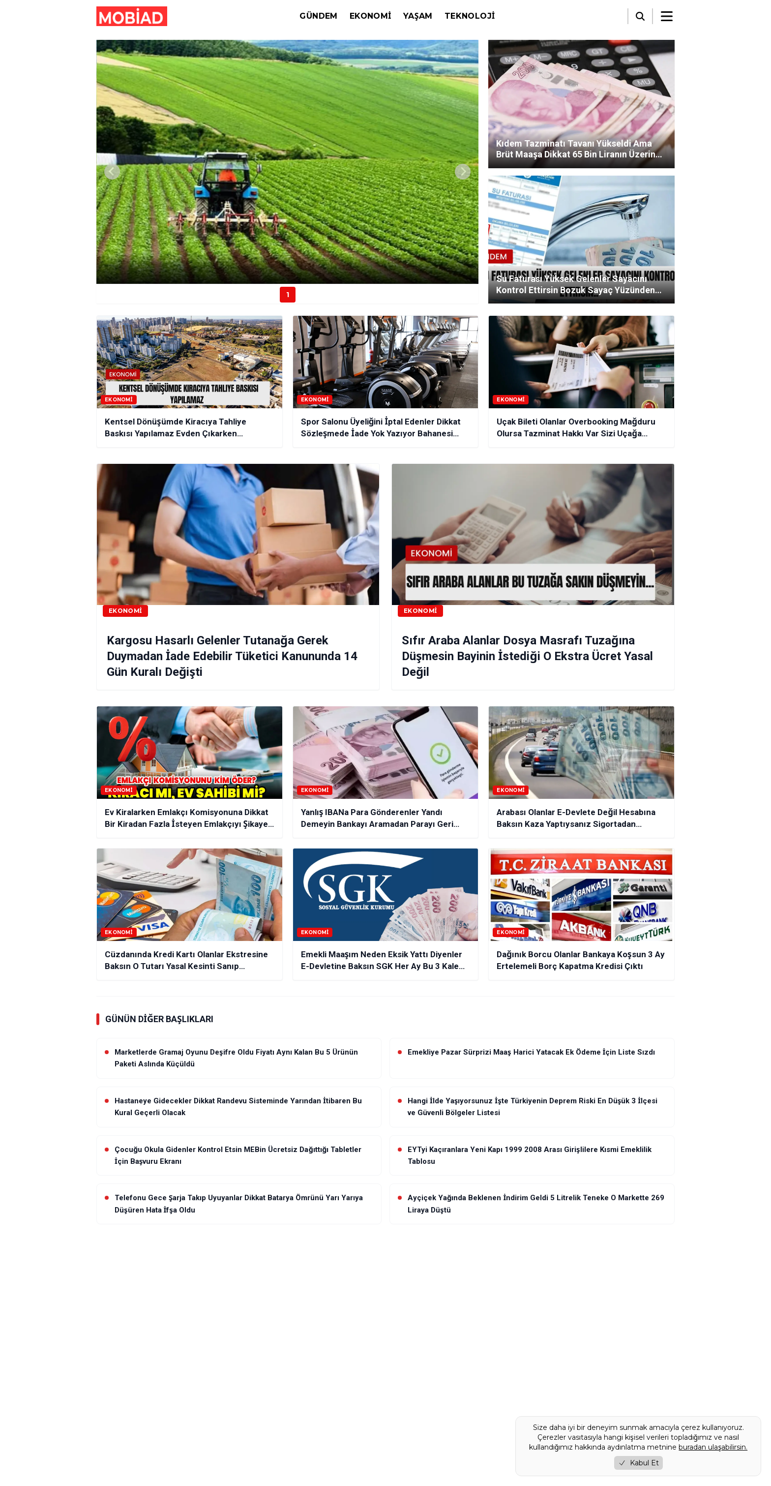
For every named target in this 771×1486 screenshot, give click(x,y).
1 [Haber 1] (287, 294)
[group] (287, 162)
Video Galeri (413, 1419)
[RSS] (208, 1388)
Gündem (318, 16)
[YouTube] (183, 1388)
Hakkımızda (264, 1382)
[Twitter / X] (132, 1388)
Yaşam (418, 16)
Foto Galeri (479, 1419)
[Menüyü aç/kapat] (667, 16)
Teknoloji (470, 16)
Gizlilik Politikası (270, 1409)
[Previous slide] (112, 172)
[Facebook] (106, 1388)
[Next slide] (463, 172)
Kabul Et (638, 1462)
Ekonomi (370, 16)
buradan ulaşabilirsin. (713, 1447)
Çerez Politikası (269, 1423)
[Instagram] (157, 1388)
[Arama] (640, 16)
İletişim (256, 1437)
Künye (255, 1395)
